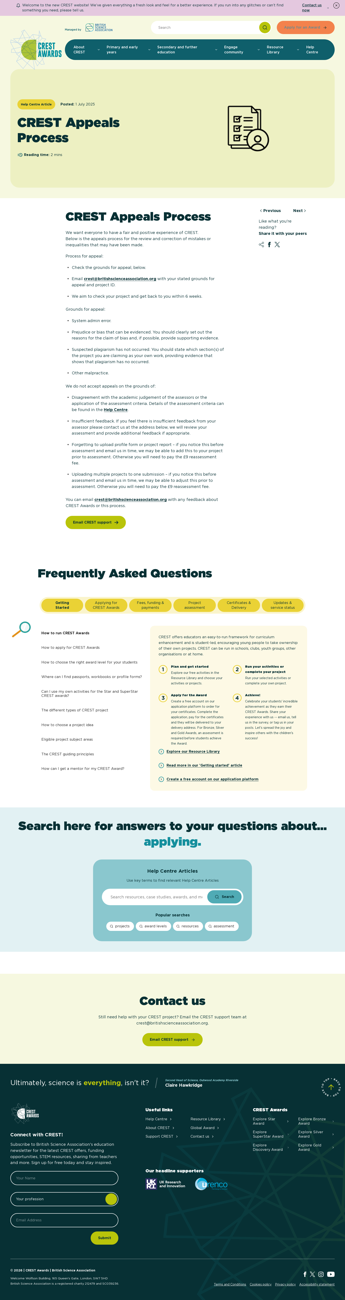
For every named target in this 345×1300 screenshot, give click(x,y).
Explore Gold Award (316, 1147)
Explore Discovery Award (271, 1147)
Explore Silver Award (316, 1134)
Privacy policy (285, 1284)
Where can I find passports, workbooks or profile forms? (91, 677)
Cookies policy (261, 1284)
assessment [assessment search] (221, 926)
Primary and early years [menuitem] (129, 49)
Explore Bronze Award (316, 1121)
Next (300, 211)
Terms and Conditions (230, 1284)
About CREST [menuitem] (86, 49)
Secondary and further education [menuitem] (187, 49)
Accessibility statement (317, 1284)
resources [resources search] (187, 926)
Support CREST (162, 1136)
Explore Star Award (271, 1121)
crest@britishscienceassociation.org (120, 278)
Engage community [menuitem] (242, 49)
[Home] (36, 50)
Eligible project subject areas (67, 739)
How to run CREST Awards (65, 633)
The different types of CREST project (74, 710)
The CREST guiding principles (67, 754)
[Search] (265, 27)
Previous (270, 211)
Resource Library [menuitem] (283, 49)
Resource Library (208, 1119)
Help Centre (116, 409)
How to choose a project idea (67, 725)
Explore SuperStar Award (271, 1134)
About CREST (160, 1128)
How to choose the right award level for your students (89, 662)
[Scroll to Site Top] (331, 1087)
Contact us (203, 1136)
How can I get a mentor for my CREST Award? (82, 769)
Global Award (205, 1128)
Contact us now (315, 7)
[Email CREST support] (172, 1039)
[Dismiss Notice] (336, 5)
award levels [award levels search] (153, 926)
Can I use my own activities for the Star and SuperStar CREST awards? (89, 693)
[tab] (62, 605)
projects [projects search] (120, 926)
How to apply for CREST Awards (70, 647)
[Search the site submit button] (224, 896)
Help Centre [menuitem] (312, 49)
